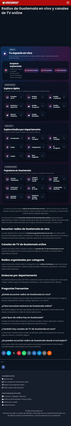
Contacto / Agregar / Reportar (14, 396)
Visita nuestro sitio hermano (13, 388)
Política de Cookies (9, 402)
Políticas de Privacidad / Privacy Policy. (17, 399)
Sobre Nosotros (8, 405)
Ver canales (47, 70)
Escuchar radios (31, 70)
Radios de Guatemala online (13, 385)
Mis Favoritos (7, 379)
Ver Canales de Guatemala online (15, 382)
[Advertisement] (35, 30)
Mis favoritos (60, 70)
